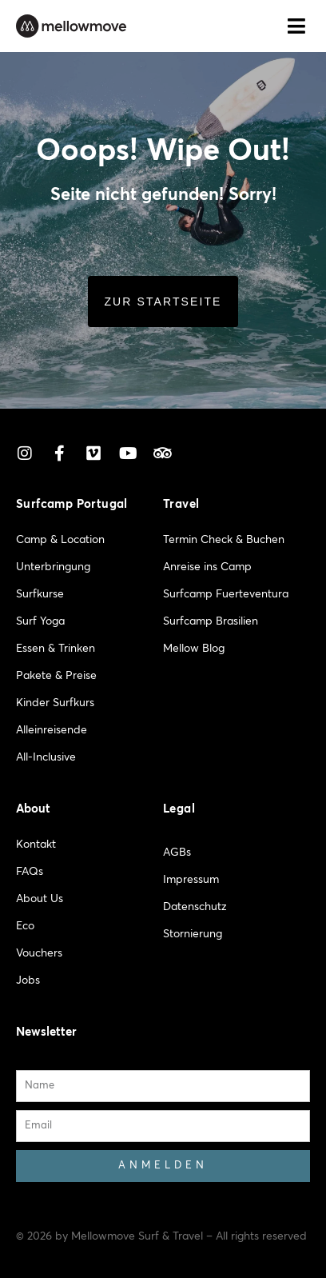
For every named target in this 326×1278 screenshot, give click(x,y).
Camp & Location (60, 539)
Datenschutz (195, 907)
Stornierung (192, 934)
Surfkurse (40, 594)
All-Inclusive (46, 757)
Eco (25, 926)
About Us (39, 899)
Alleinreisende (51, 730)
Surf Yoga (40, 621)
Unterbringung (53, 567)
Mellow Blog (194, 648)
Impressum (191, 879)
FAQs (29, 871)
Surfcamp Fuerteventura (225, 594)
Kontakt (36, 844)
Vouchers (39, 953)
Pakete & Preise (56, 675)
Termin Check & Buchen (223, 539)
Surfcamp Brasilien (210, 621)
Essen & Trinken (55, 648)
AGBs (177, 852)
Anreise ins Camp (207, 567)
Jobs (28, 980)
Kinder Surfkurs (55, 703)
